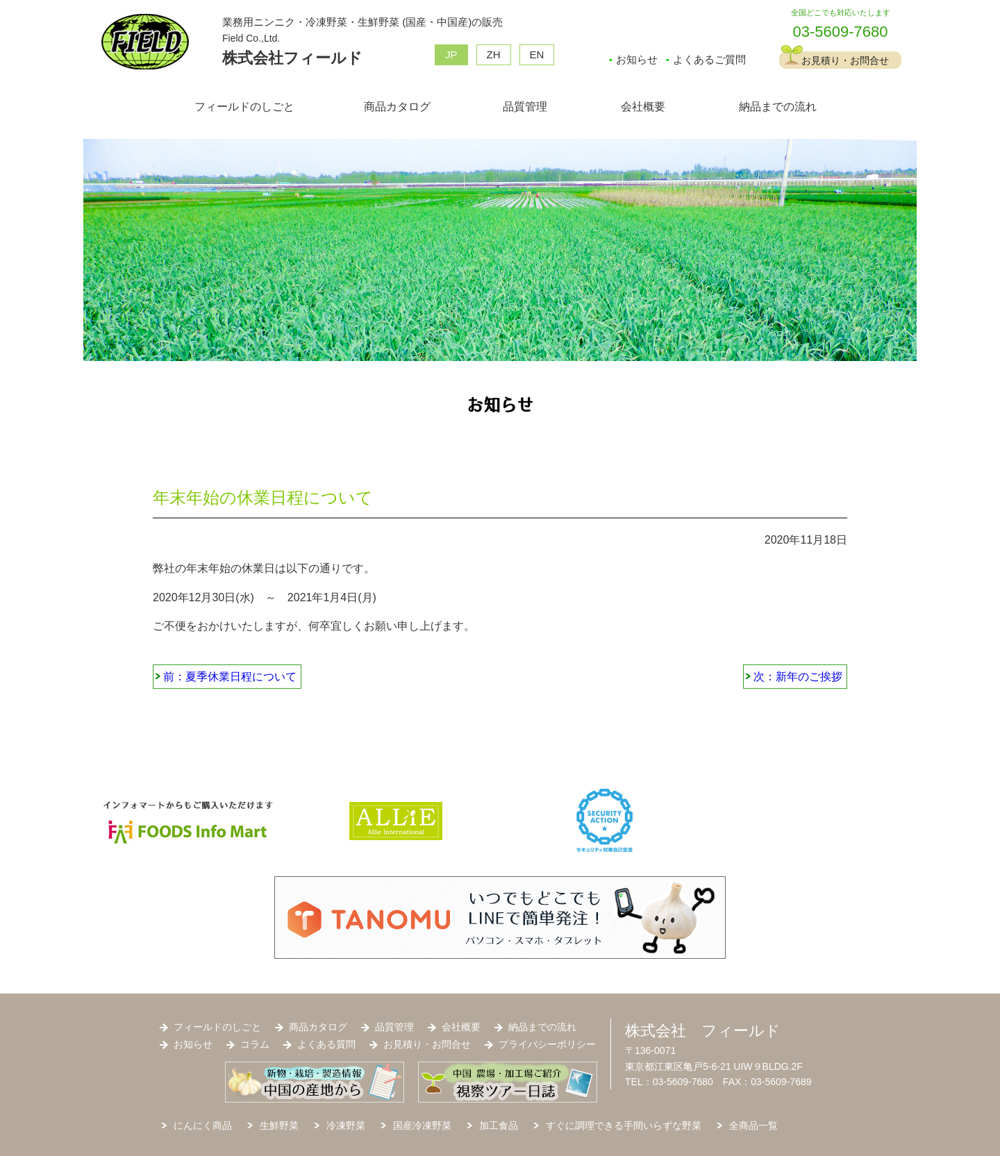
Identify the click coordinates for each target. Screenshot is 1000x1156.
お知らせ (637, 59)
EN (537, 54)
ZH (494, 54)
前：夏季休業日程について (230, 676)
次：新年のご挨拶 (797, 676)
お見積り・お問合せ (845, 60)
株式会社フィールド (292, 58)
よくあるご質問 (709, 59)
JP (451, 54)
